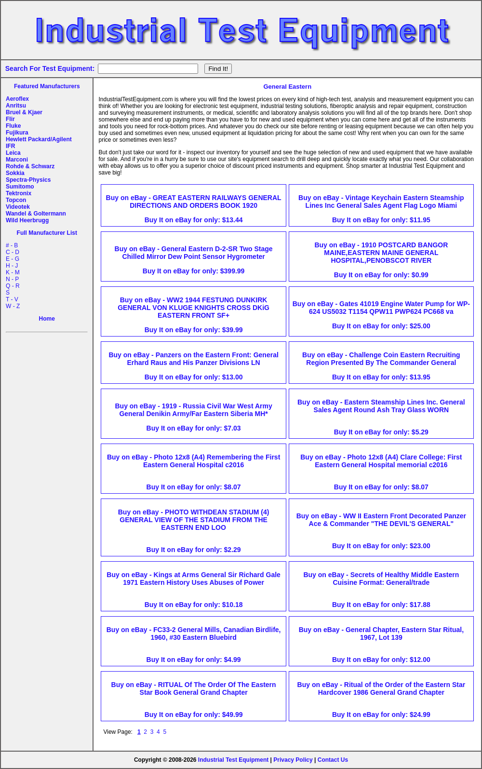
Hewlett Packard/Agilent (39, 139)
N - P (12, 279)
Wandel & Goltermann (36, 213)
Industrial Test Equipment (233, 759)
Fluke (13, 125)
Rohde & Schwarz (30, 166)
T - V (12, 299)
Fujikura (17, 132)
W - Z (13, 306)
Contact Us (333, 759)
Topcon (16, 200)
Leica (13, 152)
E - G (12, 259)
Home (47, 318)
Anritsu (16, 105)
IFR (10, 146)
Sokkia (15, 173)
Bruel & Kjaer (24, 112)
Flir (10, 119)
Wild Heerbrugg (27, 220)
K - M (13, 272)
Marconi (17, 159)
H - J (12, 265)
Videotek (18, 206)
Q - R (13, 286)
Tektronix (18, 193)
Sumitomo (20, 186)
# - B (12, 245)
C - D (12, 252)
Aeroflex (17, 98)
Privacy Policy (292, 759)
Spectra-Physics (28, 179)
